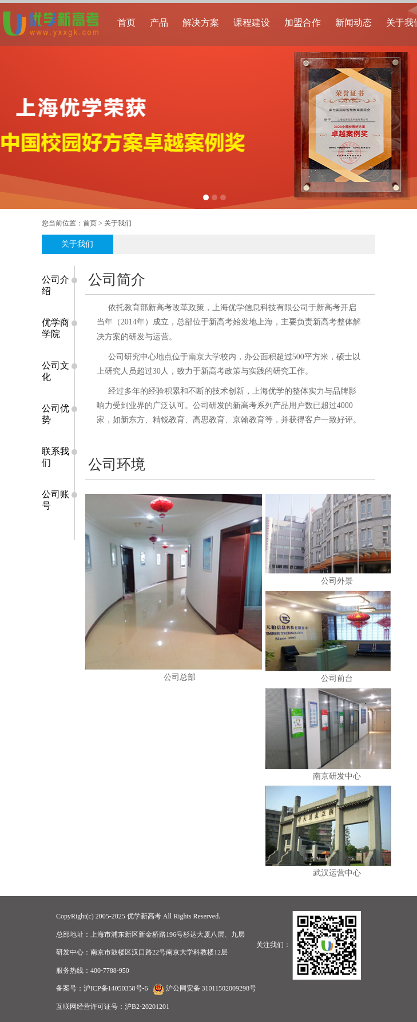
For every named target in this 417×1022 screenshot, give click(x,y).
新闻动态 (353, 22)
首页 (126, 22)
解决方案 (200, 22)
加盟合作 (302, 22)
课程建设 (251, 22)
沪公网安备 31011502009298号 (211, 988)
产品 (159, 22)
